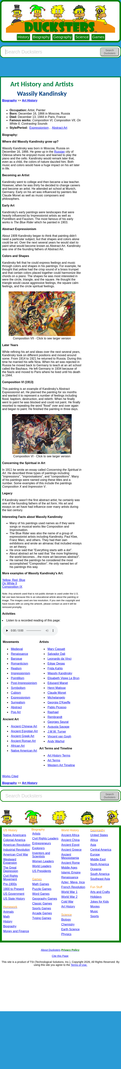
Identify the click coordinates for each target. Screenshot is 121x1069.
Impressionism (20, 673)
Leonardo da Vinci (59, 658)
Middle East (98, 859)
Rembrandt (54, 717)
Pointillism (17, 678)
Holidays (96, 896)
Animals (8, 911)
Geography (62, 37)
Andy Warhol (55, 741)
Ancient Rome (70, 862)
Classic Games (42, 903)
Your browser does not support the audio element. (30, 631)
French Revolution (73, 887)
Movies (95, 906)
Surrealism (18, 702)
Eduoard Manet (57, 683)
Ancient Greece (71, 849)
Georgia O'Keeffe (58, 702)
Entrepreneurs (41, 843)
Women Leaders (43, 861)
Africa (94, 840)
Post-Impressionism (24, 683)
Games (98, 37)
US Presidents (41, 871)
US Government (13, 893)
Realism (16, 668)
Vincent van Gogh (59, 736)
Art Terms (53, 760)
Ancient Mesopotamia (70, 856)
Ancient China (70, 840)
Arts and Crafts (100, 892)
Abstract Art (59, 127)
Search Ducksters (109, 52)
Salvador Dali (56, 653)
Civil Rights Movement (10, 877)
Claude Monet (56, 692)
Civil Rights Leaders (45, 838)
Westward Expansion (10, 861)
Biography (41, 37)
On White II (9, 583)
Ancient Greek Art (22, 736)
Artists (36, 833)
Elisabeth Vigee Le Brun (63, 678)
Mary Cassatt (56, 649)
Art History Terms (58, 755)
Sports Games (41, 908)
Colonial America (14, 840)
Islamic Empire (71, 872)
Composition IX (12, 586)
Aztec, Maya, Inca (73, 882)
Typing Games (41, 918)
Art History (68, 906)
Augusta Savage (58, 726)
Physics (66, 934)
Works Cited (10, 776)
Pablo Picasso (56, 707)
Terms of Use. (79, 964)
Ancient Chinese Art (24, 726)
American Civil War (15, 854)
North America (99, 864)
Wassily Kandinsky (59, 673)
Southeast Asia (100, 878)
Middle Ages (69, 867)
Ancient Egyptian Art (24, 731)
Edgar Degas (56, 663)
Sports (94, 916)
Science (82, 37)
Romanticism (19, 663)
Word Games (41, 893)
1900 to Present (13, 889)
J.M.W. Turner (56, 731)
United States (99, 835)
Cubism (16, 692)
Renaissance (19, 653)
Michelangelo (56, 697)
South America (99, 874)
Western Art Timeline (61, 765)
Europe (95, 854)
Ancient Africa (70, 835)
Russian (59, 151)
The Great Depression (10, 869)
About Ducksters (50, 949)
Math (6, 916)
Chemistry (67, 924)
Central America (100, 849)
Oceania (95, 869)
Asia (93, 844)
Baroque (16, 658)
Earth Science (70, 929)
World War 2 (69, 896)
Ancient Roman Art (23, 741)
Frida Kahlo (55, 668)
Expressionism (39, 127)
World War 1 (69, 892)
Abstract (16, 707)
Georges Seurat (58, 721)
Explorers (38, 848)
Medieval (17, 649)
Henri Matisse (56, 687)
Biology (66, 919)
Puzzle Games (41, 889)
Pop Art (15, 712)
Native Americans (14, 835)
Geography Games (44, 898)
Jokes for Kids (99, 901)
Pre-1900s (10, 884)
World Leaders (41, 866)
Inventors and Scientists (41, 854)
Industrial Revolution (16, 849)
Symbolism (18, 687)
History (23, 37)
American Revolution (16, 844)
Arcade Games (42, 913)
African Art (18, 745)
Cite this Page (60, 955)
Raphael (53, 712)
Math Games (40, 884)
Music (94, 911)
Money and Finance (16, 931)
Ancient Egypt (70, 844)
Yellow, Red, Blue (13, 580)
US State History (14, 898)
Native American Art (24, 750)
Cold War (67, 901)
